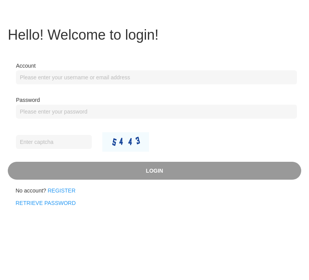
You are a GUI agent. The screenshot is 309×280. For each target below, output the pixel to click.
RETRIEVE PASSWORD (46, 203)
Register (62, 190)
